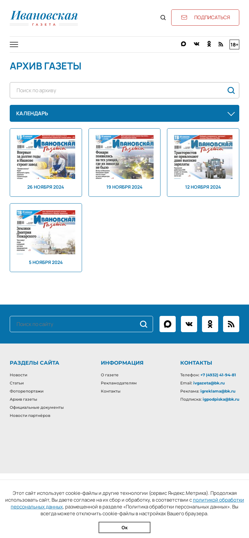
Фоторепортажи (26, 391)
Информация (122, 363)
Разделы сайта (34, 363)
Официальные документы (37, 407)
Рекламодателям (119, 383)
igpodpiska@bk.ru (221, 399)
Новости (18, 374)
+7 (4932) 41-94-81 (218, 374)
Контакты (111, 391)
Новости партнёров (30, 415)
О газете (110, 374)
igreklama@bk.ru (217, 391)
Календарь (126, 113)
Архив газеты (23, 399)
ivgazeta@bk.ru (209, 383)
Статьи (17, 383)
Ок (125, 527)
